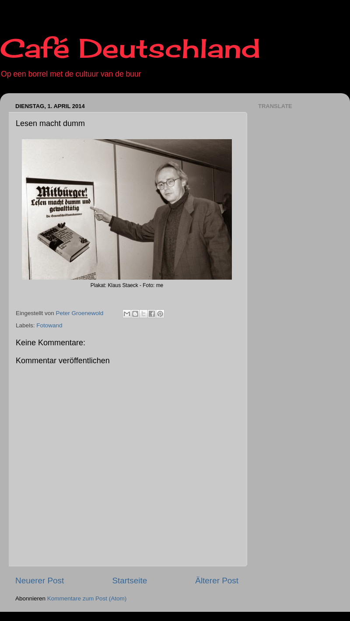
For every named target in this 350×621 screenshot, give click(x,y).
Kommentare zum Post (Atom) (87, 598)
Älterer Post (216, 580)
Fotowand (49, 325)
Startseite (129, 580)
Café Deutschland (130, 48)
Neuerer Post (39, 580)
